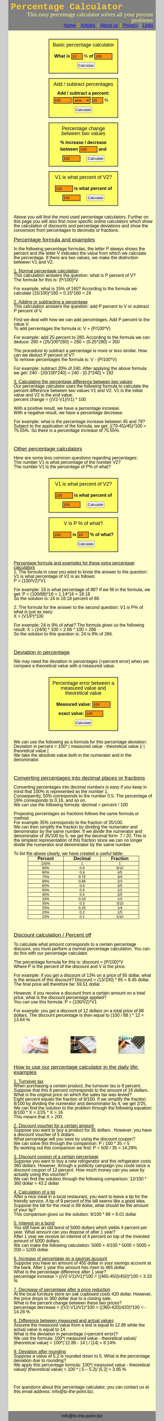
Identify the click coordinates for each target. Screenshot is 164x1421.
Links (148, 25)
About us (109, 25)
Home (70, 25)
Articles (88, 25)
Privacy (130, 25)
